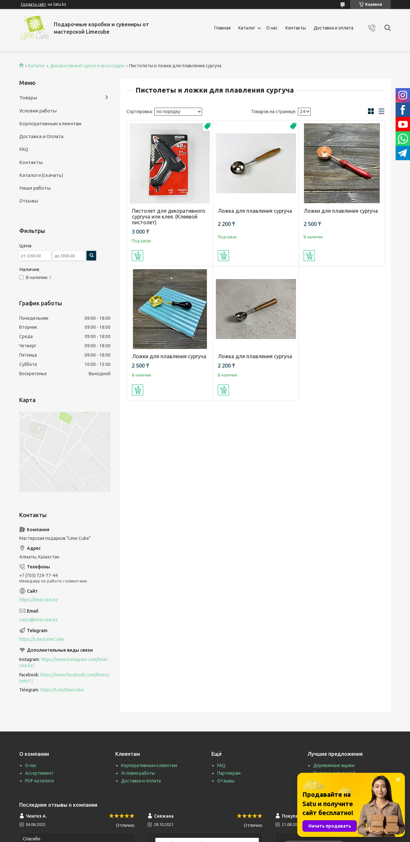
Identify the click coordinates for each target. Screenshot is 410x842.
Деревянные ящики (334, 765)
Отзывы (28, 200)
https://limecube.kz (38, 599)
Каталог (246, 27)
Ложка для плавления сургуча (255, 211)
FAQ (23, 149)
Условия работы (38, 110)
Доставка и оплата (333, 27)
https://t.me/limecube (62, 689)
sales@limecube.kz (38, 619)
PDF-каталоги (39, 780)
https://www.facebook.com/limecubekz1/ (64, 677)
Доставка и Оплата (41, 136)
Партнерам (229, 773)
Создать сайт (33, 4)
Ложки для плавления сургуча (341, 211)
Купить (137, 255)
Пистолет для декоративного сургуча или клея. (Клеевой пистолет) (168, 216)
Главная (222, 27)
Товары (28, 97)
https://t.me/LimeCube (41, 639)
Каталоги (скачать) (41, 175)
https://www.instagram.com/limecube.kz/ (63, 662)
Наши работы (35, 188)
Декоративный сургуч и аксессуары (87, 65)
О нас (272, 27)
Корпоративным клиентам (50, 123)
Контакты (295, 27)
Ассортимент (39, 773)
